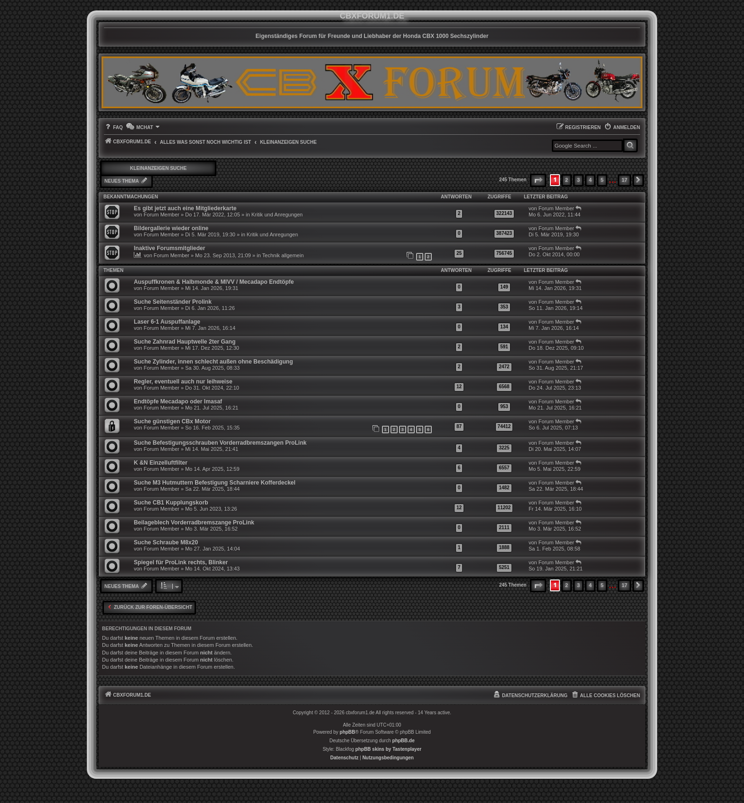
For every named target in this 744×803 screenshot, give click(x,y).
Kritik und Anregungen (277, 214)
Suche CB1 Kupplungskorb (171, 502)
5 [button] (602, 180)
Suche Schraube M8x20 (166, 542)
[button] (538, 180)
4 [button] (590, 180)
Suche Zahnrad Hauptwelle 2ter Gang (184, 341)
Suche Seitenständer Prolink (173, 302)
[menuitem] (113, 127)
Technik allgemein (283, 255)
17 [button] (624, 180)
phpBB (347, 732)
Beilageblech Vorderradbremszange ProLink (194, 522)
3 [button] (578, 180)
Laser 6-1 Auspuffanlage (167, 321)
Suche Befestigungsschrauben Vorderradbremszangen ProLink (220, 442)
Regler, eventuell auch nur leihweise (183, 381)
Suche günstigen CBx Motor (172, 421)
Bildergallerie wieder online (171, 228)
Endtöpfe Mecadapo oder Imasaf (178, 401)
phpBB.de (403, 740)
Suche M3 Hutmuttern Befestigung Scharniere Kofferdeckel (215, 482)
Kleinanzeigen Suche (158, 168)
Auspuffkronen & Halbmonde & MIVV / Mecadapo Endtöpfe (214, 282)
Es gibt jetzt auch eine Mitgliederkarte (185, 208)
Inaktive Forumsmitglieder (169, 248)
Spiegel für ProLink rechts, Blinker (181, 562)
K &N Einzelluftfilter (160, 462)
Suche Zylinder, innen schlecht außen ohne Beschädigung (213, 361)
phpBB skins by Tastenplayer (388, 749)
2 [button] (566, 180)
